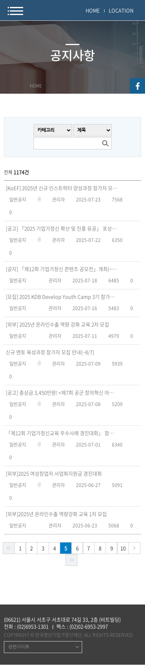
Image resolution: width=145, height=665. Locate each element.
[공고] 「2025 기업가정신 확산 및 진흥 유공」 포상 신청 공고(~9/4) (62, 228)
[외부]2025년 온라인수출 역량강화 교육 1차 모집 (56, 514)
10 (123, 548)
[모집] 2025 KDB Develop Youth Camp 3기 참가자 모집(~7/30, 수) (62, 296)
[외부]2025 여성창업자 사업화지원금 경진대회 (54, 473)
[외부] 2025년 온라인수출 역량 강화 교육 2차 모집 (57, 324)
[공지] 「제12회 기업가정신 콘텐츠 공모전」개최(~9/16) (62, 268)
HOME (93, 10)
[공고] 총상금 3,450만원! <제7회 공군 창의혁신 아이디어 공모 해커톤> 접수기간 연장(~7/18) (62, 392)
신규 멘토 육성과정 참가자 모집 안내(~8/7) (50, 352)
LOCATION (121, 10)
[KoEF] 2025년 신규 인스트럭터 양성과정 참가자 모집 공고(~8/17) (62, 188)
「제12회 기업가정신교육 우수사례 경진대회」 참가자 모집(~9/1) (62, 433)
